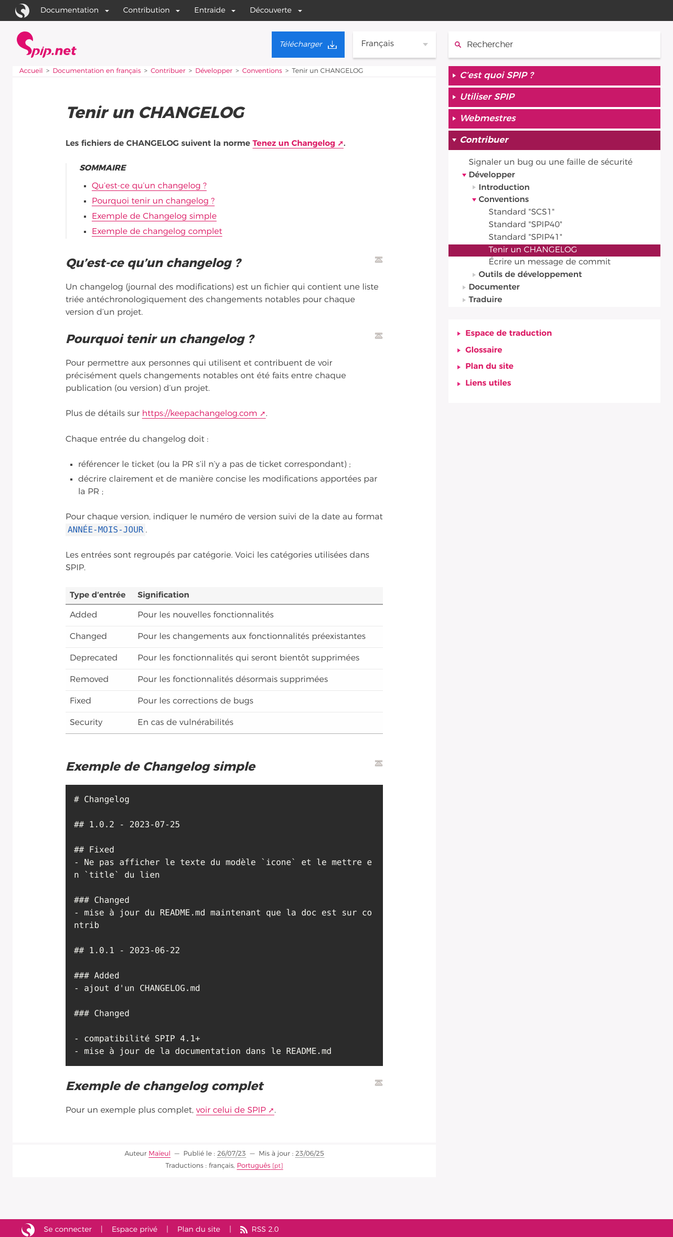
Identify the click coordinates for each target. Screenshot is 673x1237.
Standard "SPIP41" (526, 239)
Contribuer (169, 71)
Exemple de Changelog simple (155, 215)
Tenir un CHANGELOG (533, 252)
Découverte (271, 10)
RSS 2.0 (266, 1226)
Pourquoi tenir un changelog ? (154, 201)
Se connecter (68, 1226)
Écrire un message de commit (550, 264)
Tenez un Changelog (294, 144)
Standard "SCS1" (522, 214)
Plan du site (489, 369)
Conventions (264, 71)
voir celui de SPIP (231, 1108)
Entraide (209, 10)
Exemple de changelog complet (157, 230)
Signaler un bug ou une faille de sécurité (551, 163)
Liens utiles (488, 386)
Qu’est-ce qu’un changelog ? (150, 186)
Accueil (31, 71)
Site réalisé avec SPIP (28, 1226)
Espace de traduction (508, 336)
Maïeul (160, 1150)
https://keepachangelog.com (200, 412)
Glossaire (484, 352)
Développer (215, 71)
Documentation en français (97, 71)
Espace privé (135, 1226)
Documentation (69, 10)
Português (254, 1162)
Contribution (146, 10)
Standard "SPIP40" (526, 226)
